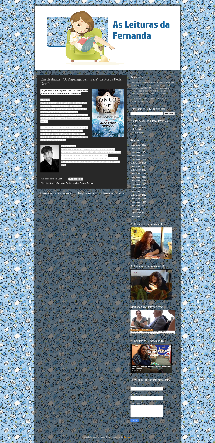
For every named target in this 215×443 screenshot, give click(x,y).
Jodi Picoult (135, 129)
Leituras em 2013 (138, 191)
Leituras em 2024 (138, 152)
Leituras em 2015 (138, 184)
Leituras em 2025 (138, 148)
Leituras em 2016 (138, 180)
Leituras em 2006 (138, 216)
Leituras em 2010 (138, 202)
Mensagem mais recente (55, 193)
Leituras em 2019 (138, 170)
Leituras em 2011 (138, 198)
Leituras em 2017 (138, 177)
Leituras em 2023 (138, 156)
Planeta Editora (86, 183)
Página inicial (86, 193)
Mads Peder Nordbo (69, 183)
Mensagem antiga (112, 193)
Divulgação (54, 183)
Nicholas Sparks (137, 132)
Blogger (126, 437)
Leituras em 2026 (138, 145)
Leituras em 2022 (138, 159)
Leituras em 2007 (138, 213)
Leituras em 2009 (138, 206)
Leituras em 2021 (138, 163)
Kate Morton (136, 125)
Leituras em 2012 (138, 195)
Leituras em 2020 (138, 166)
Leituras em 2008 (138, 209)
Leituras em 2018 (138, 173)
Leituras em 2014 (138, 188)
